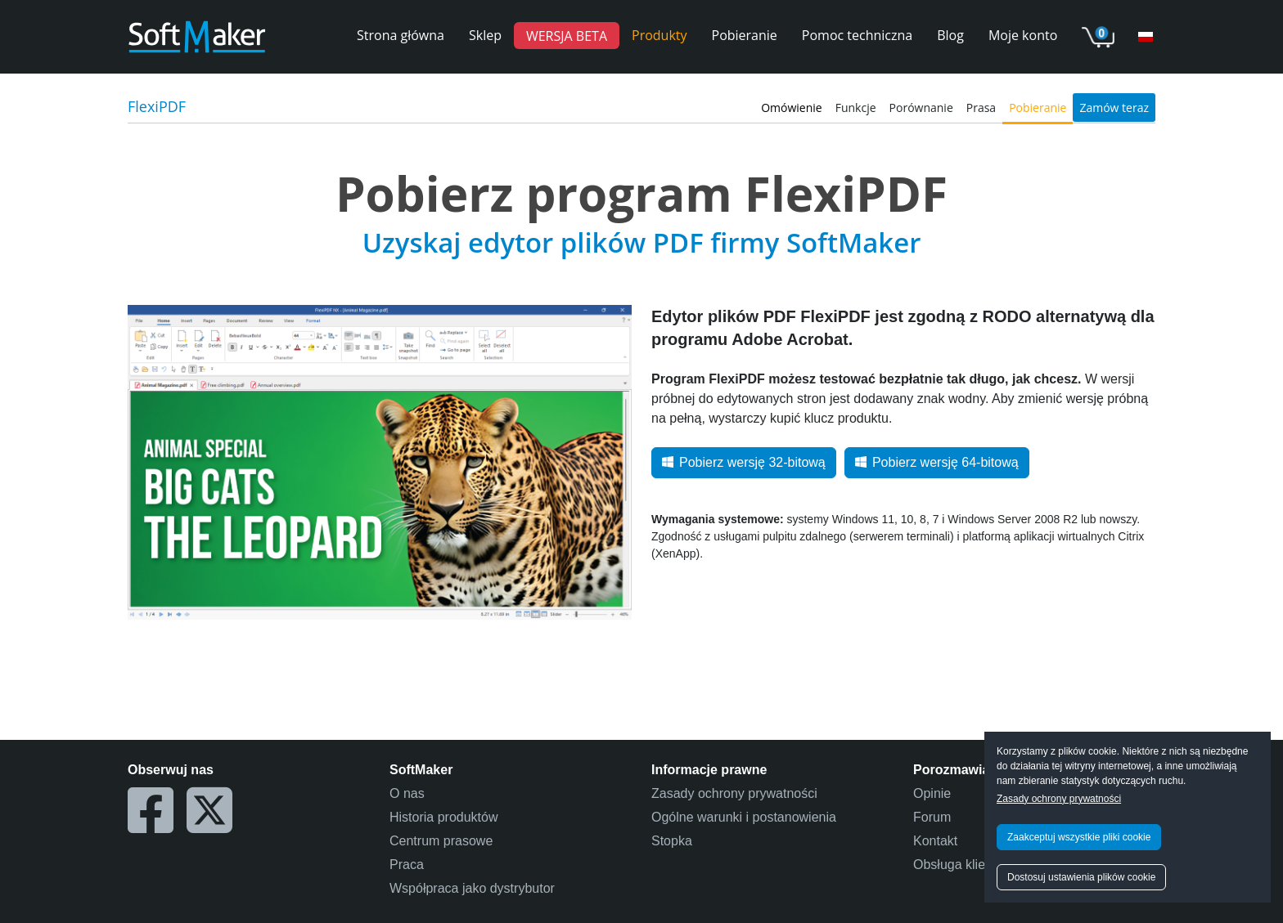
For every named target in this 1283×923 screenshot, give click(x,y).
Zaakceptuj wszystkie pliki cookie (1078, 837)
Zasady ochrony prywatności (1059, 798)
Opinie (932, 793)
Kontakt (935, 841)
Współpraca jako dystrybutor (472, 888)
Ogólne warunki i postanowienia (743, 817)
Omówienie (791, 107)
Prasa (981, 107)
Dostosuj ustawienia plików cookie (1081, 877)
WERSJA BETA (566, 35)
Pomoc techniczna (857, 35)
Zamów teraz (1114, 107)
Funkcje (855, 107)
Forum (932, 817)
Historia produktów (443, 817)
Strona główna (400, 35)
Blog (950, 35)
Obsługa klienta (958, 864)
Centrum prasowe (441, 841)
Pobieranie (744, 35)
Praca (406, 864)
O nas (407, 793)
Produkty (659, 35)
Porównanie (921, 107)
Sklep (485, 35)
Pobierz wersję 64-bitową (937, 462)
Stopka (671, 841)
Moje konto (1022, 35)
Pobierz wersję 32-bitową (744, 462)
